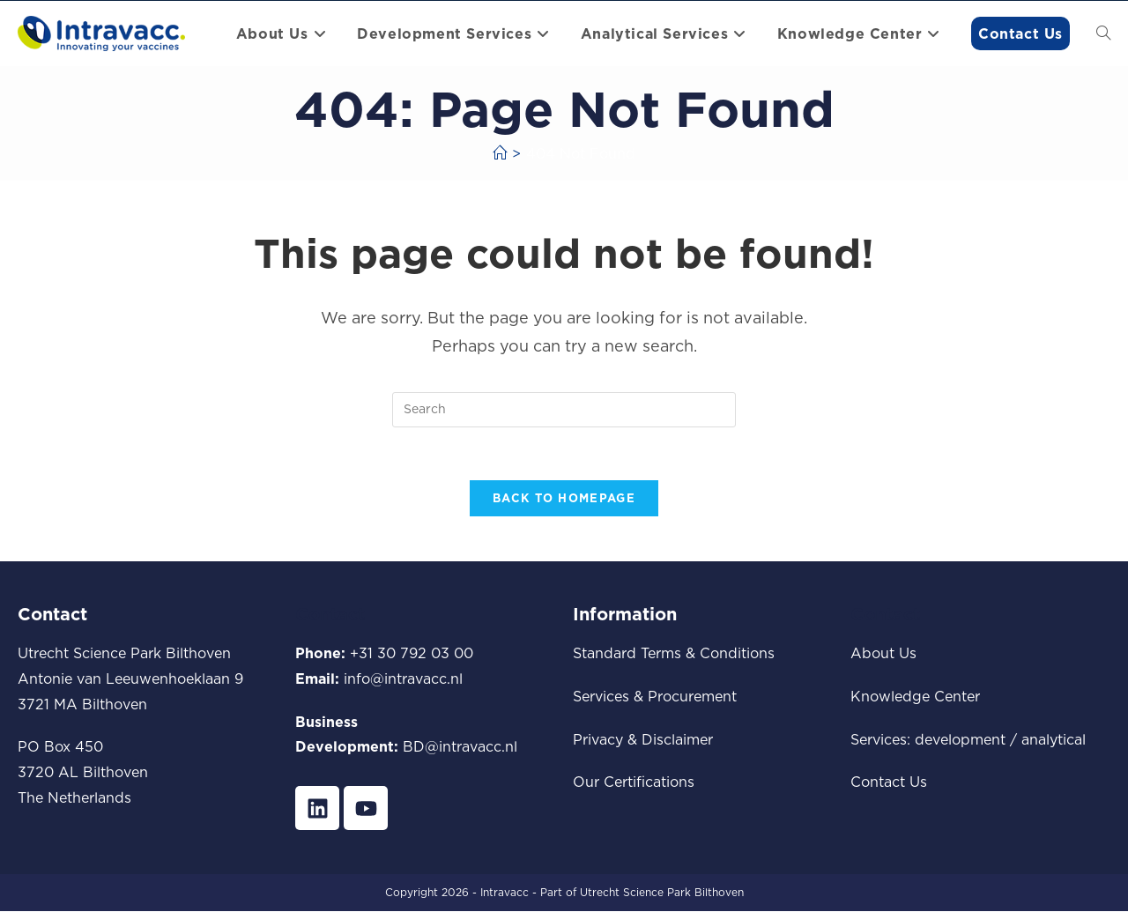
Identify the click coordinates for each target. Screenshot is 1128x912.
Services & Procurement (655, 696)
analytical (1053, 739)
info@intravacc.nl (403, 678)
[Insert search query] (564, 409)
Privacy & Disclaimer (643, 739)
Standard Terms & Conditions (674, 654)
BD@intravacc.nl (460, 747)
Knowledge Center (915, 696)
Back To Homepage (564, 499)
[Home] (500, 153)
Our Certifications (633, 782)
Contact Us (888, 782)
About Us (883, 654)
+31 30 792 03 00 (411, 654)
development (960, 739)
